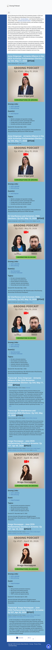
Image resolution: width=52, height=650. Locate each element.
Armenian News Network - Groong (24, 644)
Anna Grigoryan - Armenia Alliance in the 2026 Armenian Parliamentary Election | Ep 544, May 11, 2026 (26, 58)
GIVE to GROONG (15, 106)
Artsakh (34, 448)
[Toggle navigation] (9, 12)
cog (25, 63)
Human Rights (20, 450)
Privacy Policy (37, 644)
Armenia (27, 221)
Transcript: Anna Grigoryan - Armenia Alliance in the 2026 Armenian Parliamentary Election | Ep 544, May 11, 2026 (26, 381)
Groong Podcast (13, 6)
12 (28, 637)
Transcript (28, 387)
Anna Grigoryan (15, 113)
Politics (31, 221)
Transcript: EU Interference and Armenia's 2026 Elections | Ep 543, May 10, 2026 (25, 413)
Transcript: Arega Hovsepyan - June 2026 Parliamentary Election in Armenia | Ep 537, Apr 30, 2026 (26, 610)
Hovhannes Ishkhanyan (16, 272)
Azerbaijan (14, 450)
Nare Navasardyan (15, 271)
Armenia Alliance (24, 19)
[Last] (33, 639)
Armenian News (26, 450)
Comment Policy (13, 645)
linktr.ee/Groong (15, 108)
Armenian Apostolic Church (24, 20)
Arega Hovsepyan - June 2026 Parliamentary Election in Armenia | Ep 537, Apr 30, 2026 (25, 443)
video (39, 221)
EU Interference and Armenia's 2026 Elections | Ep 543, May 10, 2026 (24, 217)
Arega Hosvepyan (15, 500)
